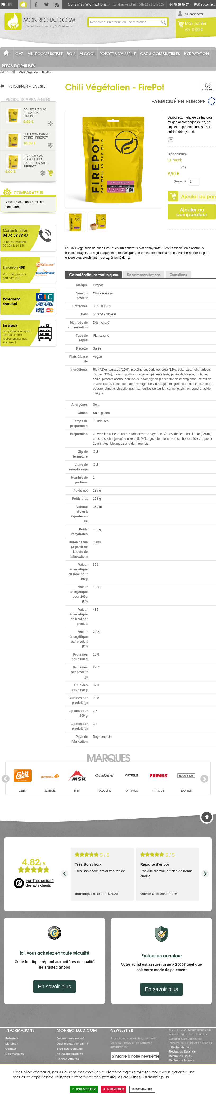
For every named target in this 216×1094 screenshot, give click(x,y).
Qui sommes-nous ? (71, 1038)
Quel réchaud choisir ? (72, 1043)
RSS (57, 4)
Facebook (36, 4)
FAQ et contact (204, 4)
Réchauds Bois (179, 1056)
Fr (3, 4)
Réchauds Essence (182, 1051)
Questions (178, 274)
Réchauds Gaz (181, 1047)
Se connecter (194, 14)
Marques (108, 757)
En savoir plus (54, 986)
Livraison (11, 1043)
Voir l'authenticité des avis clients (39, 883)
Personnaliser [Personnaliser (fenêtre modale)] (142, 1089)
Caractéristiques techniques (93, 274)
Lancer (163, 22)
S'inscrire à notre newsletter (135, 1056)
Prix (184, 167)
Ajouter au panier (50, 173)
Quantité (180, 181)
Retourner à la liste (26, 86)
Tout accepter (84, 1089)
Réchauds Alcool (180, 1060)
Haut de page (206, 817)
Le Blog (23, 4)
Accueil (7, 71)
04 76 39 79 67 (179, 4)
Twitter (46, 4)
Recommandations (143, 274)
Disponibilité (177, 154)
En (9, 4)
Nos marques (14, 1053)
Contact (10, 1048)
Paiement (11, 1038)
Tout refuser (113, 1089)
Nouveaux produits (70, 1053)
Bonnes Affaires (68, 1058)
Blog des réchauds (70, 1048)
